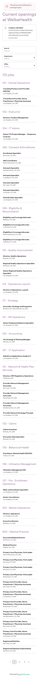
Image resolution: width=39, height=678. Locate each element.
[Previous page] (10, 662)
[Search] (19, 51)
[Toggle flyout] (34, 58)
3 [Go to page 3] (24, 662)
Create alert (13, 38)
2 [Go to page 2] (19, 662)
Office (6, 64)
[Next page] (28, 662)
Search (6, 48)
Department (8, 56)
